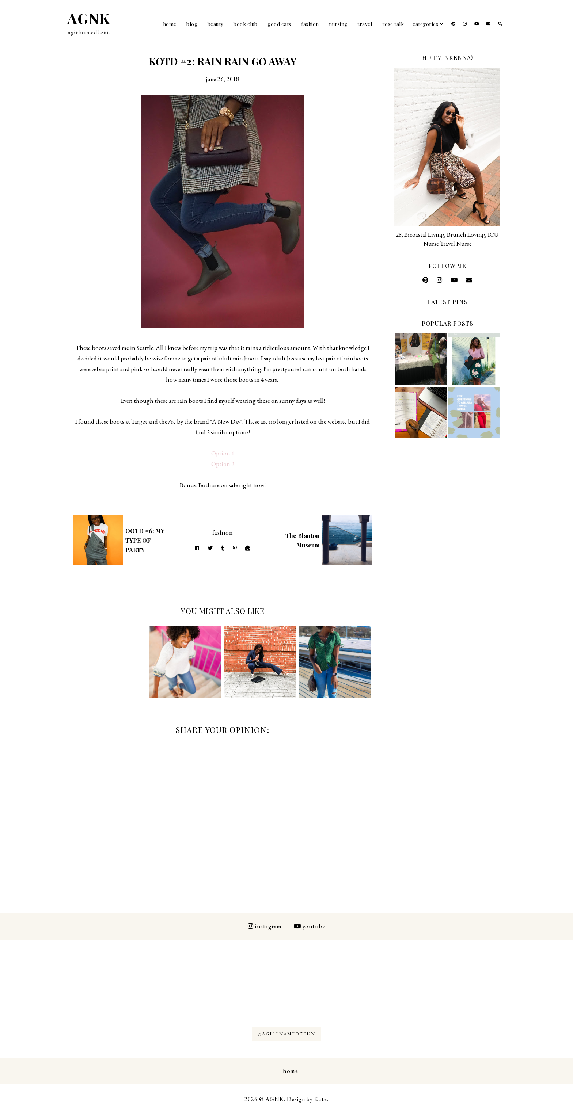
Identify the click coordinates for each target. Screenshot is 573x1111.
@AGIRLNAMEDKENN (286, 1034)
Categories (425, 23)
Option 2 (222, 464)
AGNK (88, 18)
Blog (191, 23)
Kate (320, 1099)
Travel (364, 23)
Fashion (310, 23)
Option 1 (222, 453)
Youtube (309, 926)
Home (170, 23)
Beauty (216, 23)
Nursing (338, 23)
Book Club (246, 23)
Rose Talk (393, 23)
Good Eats (279, 23)
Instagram (265, 926)
